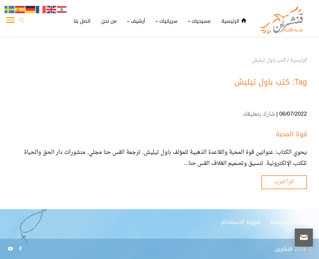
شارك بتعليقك (259, 114)
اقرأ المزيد (284, 182)
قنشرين (283, 249)
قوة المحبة (291, 134)
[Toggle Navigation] (10, 21)
